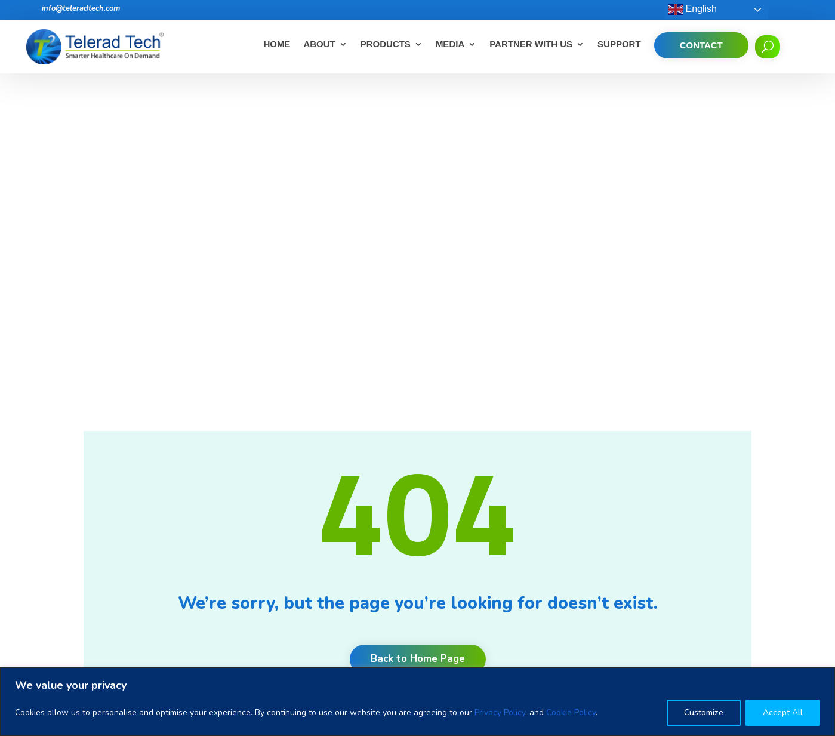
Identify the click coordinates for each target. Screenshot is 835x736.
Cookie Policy (571, 712)
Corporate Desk (325, 657)
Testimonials (319, 549)
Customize (703, 712)
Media (450, 44)
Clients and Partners (334, 533)
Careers (310, 517)
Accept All (783, 712)
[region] (417, 701)
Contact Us (316, 611)
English (692, 9)
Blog (304, 564)
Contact (701, 45)
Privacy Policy (499, 712)
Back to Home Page (418, 334)
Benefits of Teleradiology (475, 537)
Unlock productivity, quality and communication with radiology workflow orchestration (486, 632)
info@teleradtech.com (81, 8)
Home (276, 44)
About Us (313, 502)
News (306, 580)
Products (386, 44)
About (319, 44)
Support (619, 44)
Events (308, 595)
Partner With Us (530, 44)
